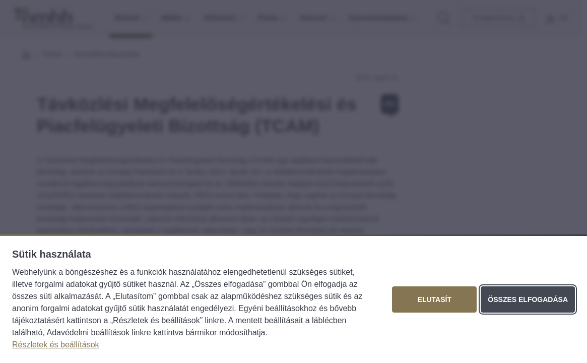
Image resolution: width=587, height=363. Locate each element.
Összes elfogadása (528, 299)
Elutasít (434, 299)
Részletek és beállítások (55, 344)
